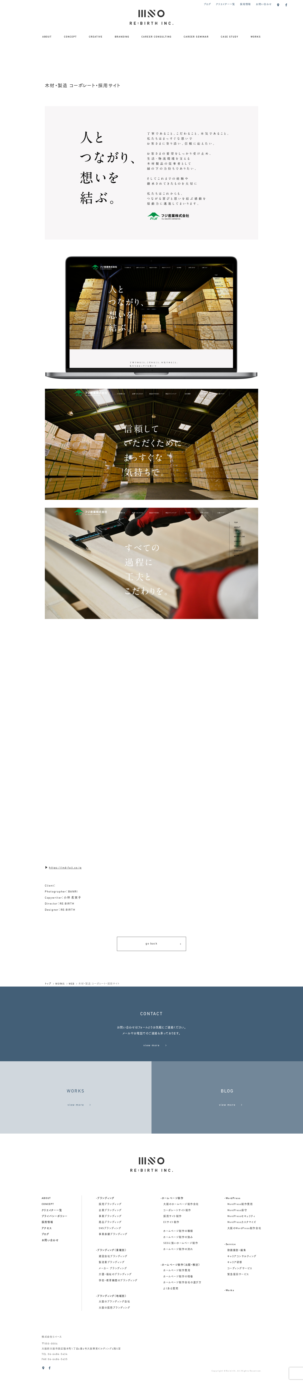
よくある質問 (170, 1300)
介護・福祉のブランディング (115, 1286)
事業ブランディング (110, 1228)
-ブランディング (105, 1210)
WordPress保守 (237, 1222)
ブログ (207, 4)
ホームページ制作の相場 (178, 1288)
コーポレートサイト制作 (177, 1222)
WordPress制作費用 (240, 1216)
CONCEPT (70, 37)
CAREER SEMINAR (196, 37)
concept (48, 1216)
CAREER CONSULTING (156, 37)
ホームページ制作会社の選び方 (182, 1294)
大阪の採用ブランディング (114, 1319)
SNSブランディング (110, 1240)
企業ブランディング (110, 1222)
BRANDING (122, 37)
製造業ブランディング (112, 1274)
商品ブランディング (110, 1234)
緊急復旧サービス (238, 1286)
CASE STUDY (229, 37)
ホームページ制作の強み (178, 1249)
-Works (229, 1302)
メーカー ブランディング (113, 1280)
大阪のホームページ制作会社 (181, 1216)
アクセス (47, 1240)
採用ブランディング (110, 1216)
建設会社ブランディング (113, 1268)
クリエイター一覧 (225, 4)
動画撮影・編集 (236, 1262)
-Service (230, 1256)
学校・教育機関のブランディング (118, 1292)
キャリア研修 (234, 1274)
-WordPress (232, 1210)
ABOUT (47, 37)
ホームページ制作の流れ (178, 1261)
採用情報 (245, 4)
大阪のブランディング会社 (114, 1313)
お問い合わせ (264, 4)
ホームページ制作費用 (176, 1282)
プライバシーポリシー (55, 1228)
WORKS (256, 37)
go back (164, 944)
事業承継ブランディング (113, 1246)
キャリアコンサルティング (242, 1268)
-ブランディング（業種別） (111, 1262)
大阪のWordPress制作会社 (244, 1240)
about (46, 1210)
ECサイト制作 (171, 1234)
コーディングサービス (239, 1280)
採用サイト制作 (172, 1228)
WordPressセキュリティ (241, 1228)
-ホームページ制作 (172, 1210)
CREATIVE (96, 37)
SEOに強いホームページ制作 (180, 1255)
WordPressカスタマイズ (241, 1234)
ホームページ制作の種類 (178, 1243)
